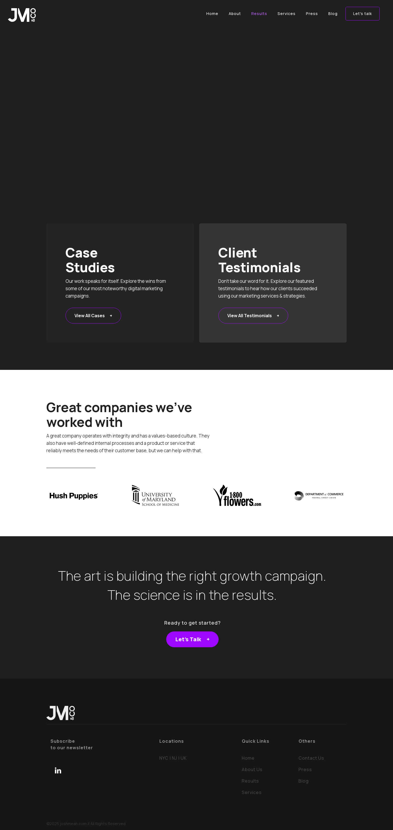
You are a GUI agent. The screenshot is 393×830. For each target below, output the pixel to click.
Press (305, 769)
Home (248, 758)
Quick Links (255, 741)
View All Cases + (93, 316)
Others (307, 741)
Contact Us (311, 758)
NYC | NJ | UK (173, 758)
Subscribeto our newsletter (71, 744)
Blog (304, 781)
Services (252, 792)
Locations (171, 741)
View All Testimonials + (253, 316)
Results (250, 781)
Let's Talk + (192, 639)
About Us (252, 769)
